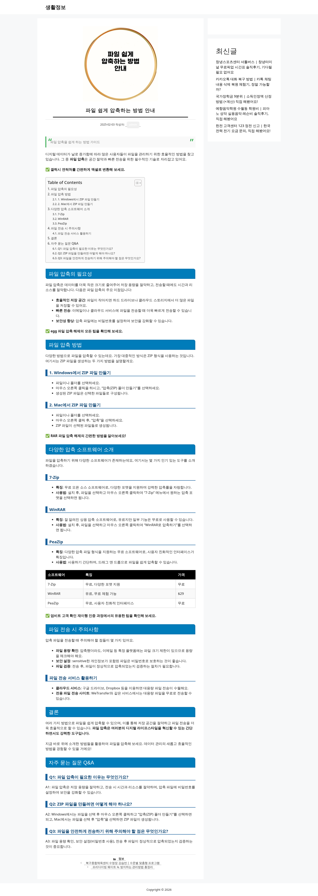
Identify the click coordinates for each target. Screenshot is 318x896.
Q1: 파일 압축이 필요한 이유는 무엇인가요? (85, 248)
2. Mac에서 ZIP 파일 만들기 (75, 204)
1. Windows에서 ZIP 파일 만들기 (78, 199)
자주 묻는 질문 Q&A (64, 243)
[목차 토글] (136, 182)
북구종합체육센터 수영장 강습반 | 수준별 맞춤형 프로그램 (123, 863)
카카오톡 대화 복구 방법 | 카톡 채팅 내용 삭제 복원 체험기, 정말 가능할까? (243, 84)
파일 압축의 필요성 (64, 189)
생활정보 (55, 7)
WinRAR (63, 219)
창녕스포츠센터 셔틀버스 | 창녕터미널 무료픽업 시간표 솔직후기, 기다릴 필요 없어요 (244, 66)
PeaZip (62, 223)
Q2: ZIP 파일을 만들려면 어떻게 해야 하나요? (86, 253)
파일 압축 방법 (61, 194)
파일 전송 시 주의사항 (66, 228)
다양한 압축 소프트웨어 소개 (70, 209)
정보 (121, 859)
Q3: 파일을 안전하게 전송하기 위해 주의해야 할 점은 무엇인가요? (99, 258)
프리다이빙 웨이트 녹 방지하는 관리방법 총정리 (122, 867)
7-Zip (61, 214)
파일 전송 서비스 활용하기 (74, 233)
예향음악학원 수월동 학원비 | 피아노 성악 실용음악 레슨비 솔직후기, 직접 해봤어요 (243, 113)
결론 (54, 238)
